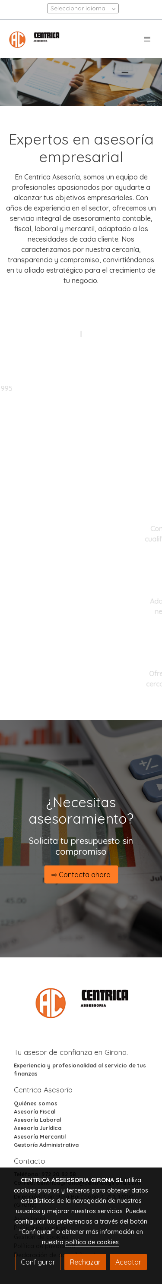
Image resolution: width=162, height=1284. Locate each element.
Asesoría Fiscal (34, 1111)
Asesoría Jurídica (37, 1127)
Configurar (38, 1262)
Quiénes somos (35, 1103)
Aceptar (128, 1262)
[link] (34, 39)
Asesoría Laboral (37, 1119)
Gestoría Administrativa (46, 1144)
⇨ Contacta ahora (81, 874)
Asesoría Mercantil (40, 1136)
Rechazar (85, 1262)
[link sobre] (81, 1007)
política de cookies (92, 1242)
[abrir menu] (147, 39)
